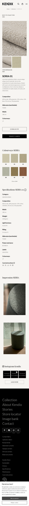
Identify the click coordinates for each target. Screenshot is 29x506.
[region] (14, 494)
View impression (7, 70)
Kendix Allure (6, 460)
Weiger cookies (14, 502)
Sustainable (5, 463)
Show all (14, 181)
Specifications (6, 469)
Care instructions (7, 475)
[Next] (25, 38)
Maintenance (6, 472)
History (4, 466)
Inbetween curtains (8, 445)
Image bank (10, 419)
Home (8, 9)
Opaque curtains (7, 448)
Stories (7, 409)
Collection (13, 9)
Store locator (11, 414)
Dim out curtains (7, 451)
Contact (8, 423)
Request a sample (14, 136)
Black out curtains (7, 454)
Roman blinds (6, 443)
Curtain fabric (6, 437)
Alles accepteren (14, 498)
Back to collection (8, 15)
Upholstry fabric (7, 440)
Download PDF (14, 129)
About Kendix (12, 405)
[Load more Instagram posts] (14, 382)
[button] (6, 374)
